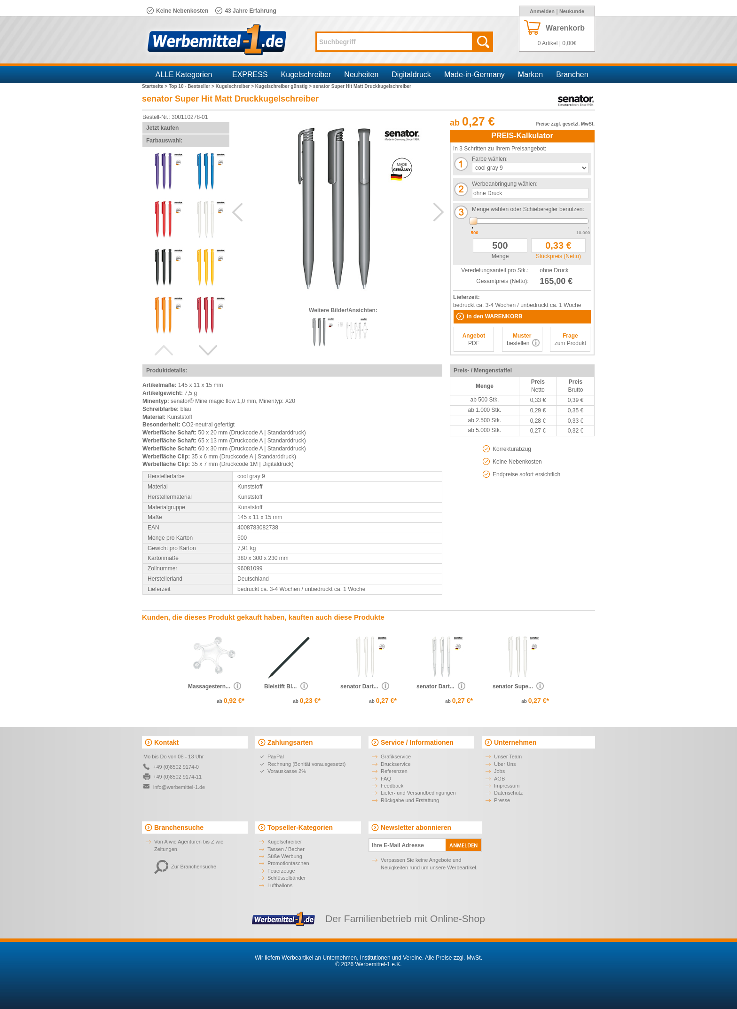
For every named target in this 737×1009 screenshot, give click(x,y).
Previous (163, 350)
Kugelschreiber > (235, 86)
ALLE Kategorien (184, 75)
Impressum (506, 785)
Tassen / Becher (286, 849)
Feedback (392, 785)
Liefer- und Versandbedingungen (418, 793)
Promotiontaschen (288, 863)
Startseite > (155, 86)
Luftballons (279, 885)
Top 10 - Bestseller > (192, 86)
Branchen (572, 75)
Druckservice (396, 764)
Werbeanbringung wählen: (505, 184)
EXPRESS (250, 75)
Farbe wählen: (490, 159)
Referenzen (394, 771)
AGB (499, 778)
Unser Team (508, 756)
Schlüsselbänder (286, 878)
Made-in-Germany (474, 75)
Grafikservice (396, 756)
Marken (530, 75)
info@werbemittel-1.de (179, 787)
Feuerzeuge (281, 871)
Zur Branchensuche (185, 866)
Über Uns (505, 764)
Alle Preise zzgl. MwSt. (453, 957)
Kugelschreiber (306, 75)
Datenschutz (508, 793)
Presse (502, 800)
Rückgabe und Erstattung (410, 800)
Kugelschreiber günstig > (284, 86)
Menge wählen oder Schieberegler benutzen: (528, 209)
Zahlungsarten (290, 742)
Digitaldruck (411, 75)
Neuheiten (361, 75)
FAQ (386, 778)
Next (208, 350)
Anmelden (542, 11)
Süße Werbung (284, 856)
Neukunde (571, 11)
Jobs (499, 771)
